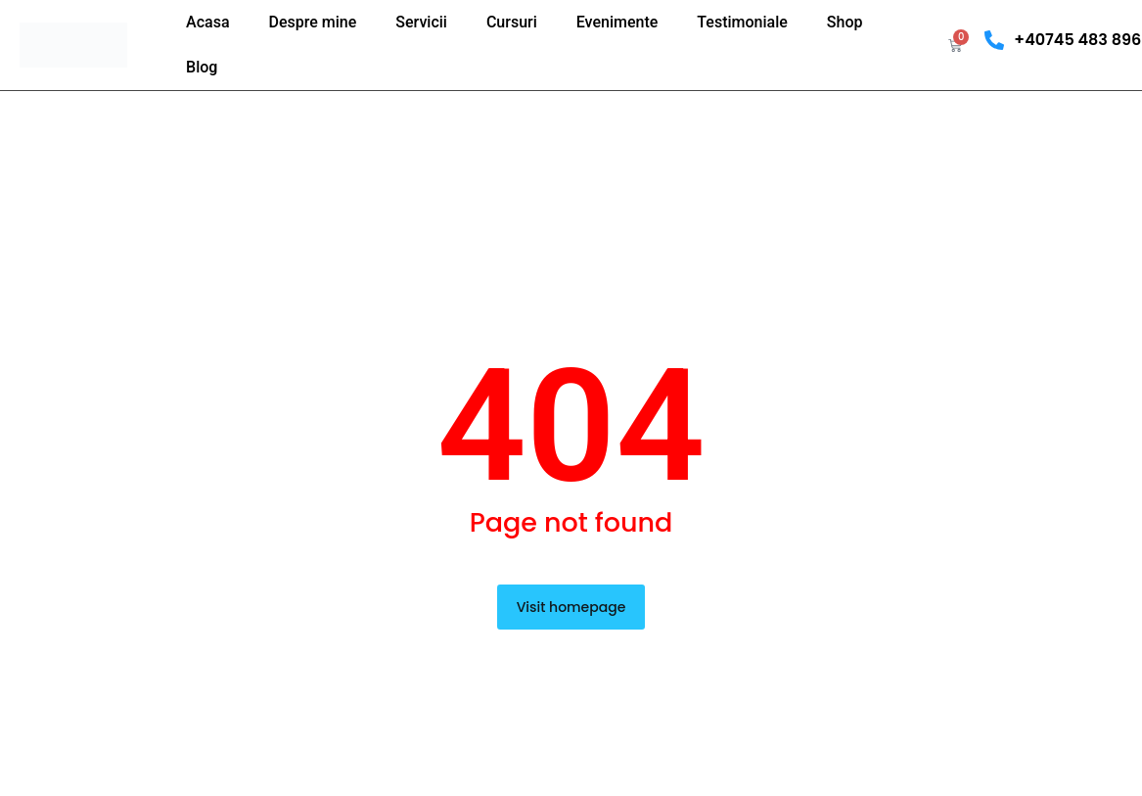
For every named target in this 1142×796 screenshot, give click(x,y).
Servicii (421, 22)
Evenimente (617, 22)
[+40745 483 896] (994, 40)
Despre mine (313, 22)
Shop (845, 22)
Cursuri (511, 22)
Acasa (207, 22)
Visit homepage (571, 607)
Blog (201, 67)
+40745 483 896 (1077, 39)
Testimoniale (742, 22)
